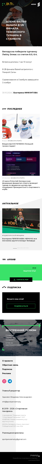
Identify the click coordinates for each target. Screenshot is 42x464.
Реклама (6, 373)
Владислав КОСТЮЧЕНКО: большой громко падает (17, 145)
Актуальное (10, 203)
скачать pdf (22, 280)
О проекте (7, 361)
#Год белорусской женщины (13, 235)
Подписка (7, 369)
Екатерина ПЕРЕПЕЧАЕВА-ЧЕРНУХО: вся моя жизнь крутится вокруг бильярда (19, 240)
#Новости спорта (15, 140)
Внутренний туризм (21, 330)
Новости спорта (13, 18)
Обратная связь (10, 365)
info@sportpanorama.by (11, 402)
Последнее (12, 109)
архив (9, 259)
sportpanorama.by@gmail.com (14, 439)
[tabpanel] (21, 227)
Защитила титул (29, 271)
